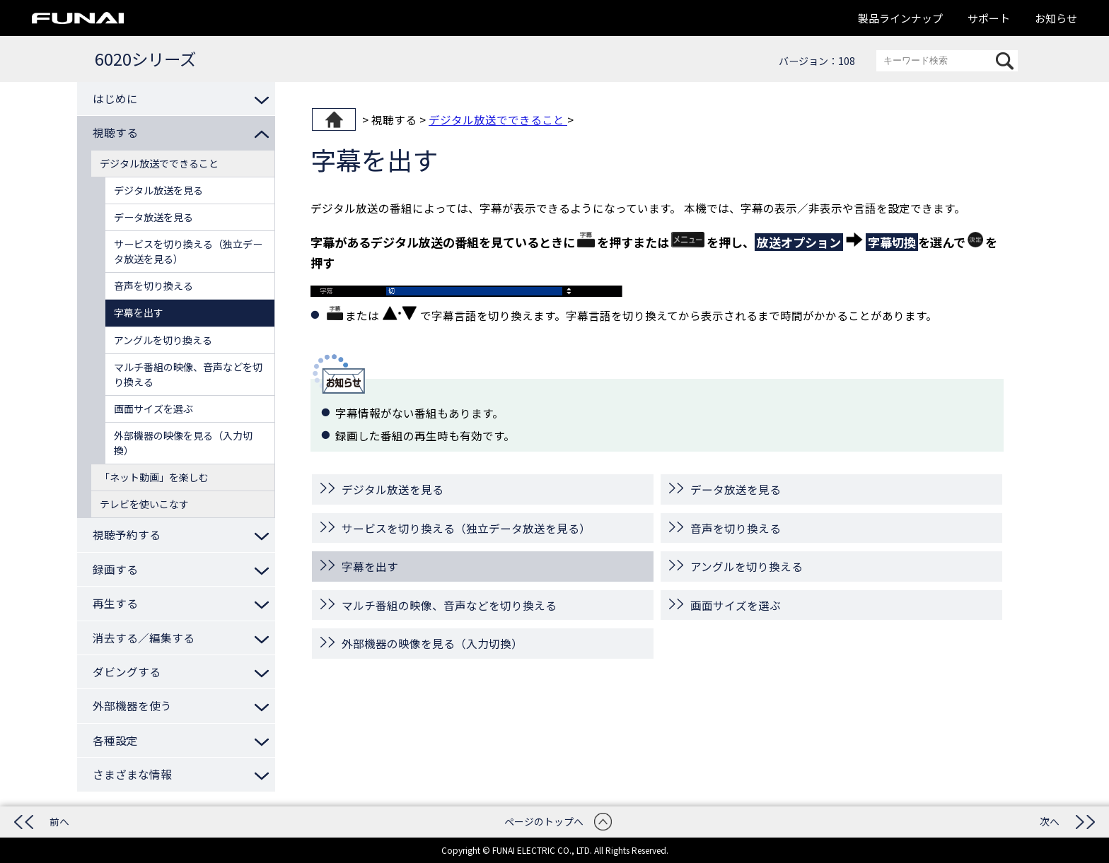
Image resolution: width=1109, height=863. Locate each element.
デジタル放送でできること (498, 119)
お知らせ (1056, 18)
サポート (989, 18)
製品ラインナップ (900, 18)
